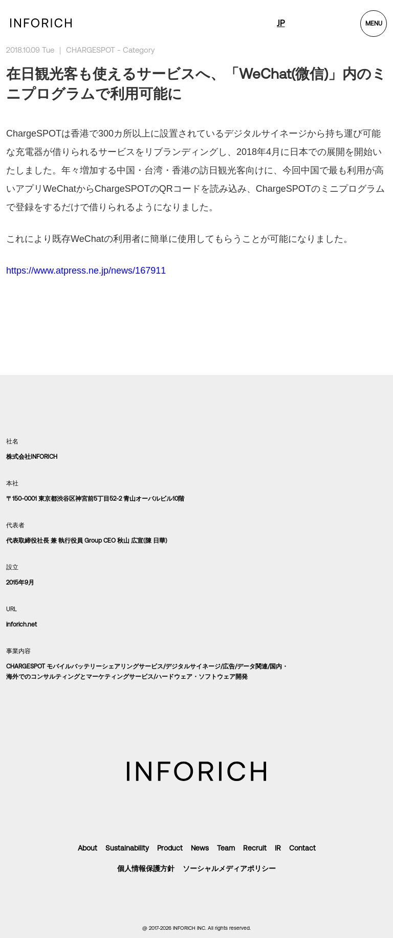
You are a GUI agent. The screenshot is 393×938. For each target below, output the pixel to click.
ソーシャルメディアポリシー (229, 868)
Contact (302, 848)
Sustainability (127, 848)
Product (170, 848)
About (87, 848)
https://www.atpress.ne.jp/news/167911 (86, 270)
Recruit (255, 848)
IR (278, 848)
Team (226, 848)
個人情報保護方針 (145, 868)
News (200, 848)
